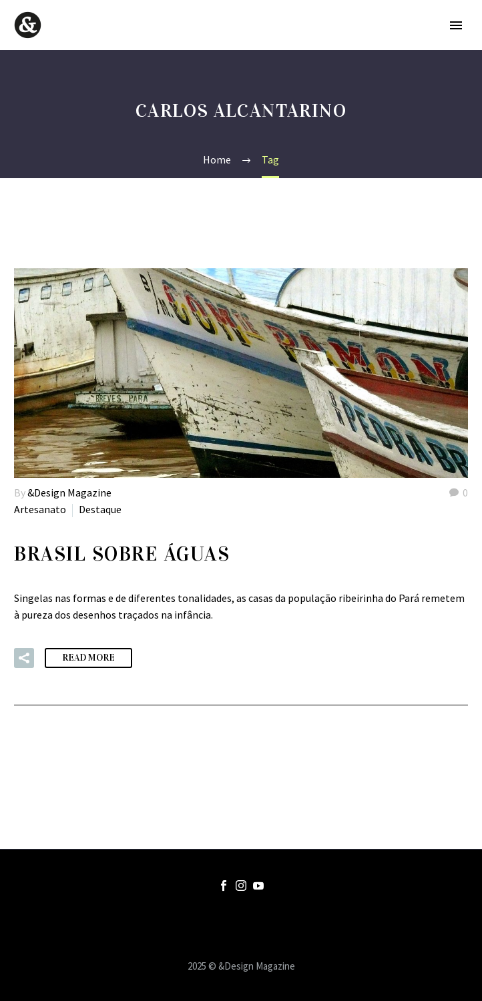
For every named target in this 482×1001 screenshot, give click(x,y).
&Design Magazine (69, 492)
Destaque (100, 509)
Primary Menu (456, 25)
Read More (88, 657)
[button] (24, 658)
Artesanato (40, 509)
